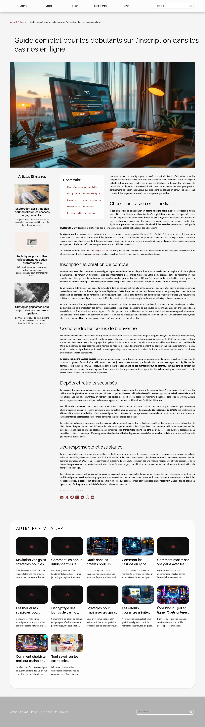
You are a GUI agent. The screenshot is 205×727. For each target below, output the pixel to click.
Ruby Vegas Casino (99, 251)
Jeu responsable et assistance (81, 213)
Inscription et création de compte (83, 194)
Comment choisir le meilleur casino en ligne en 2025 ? (30, 661)
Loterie (23, 6)
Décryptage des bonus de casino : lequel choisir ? (64, 612)
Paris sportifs (100, 6)
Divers (126, 6)
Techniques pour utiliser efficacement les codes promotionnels (32, 259)
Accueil (13, 22)
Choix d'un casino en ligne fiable (82, 187)
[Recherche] (173, 6)
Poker (75, 6)
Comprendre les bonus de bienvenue (84, 200)
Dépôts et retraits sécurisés (81, 207)
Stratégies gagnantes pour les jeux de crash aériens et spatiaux (32, 310)
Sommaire (73, 180)
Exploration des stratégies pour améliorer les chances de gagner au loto (32, 212)
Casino (49, 6)
